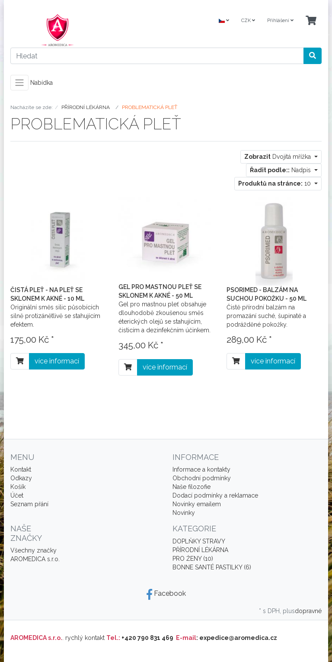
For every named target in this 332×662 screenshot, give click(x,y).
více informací (57, 361)
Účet (16, 495)
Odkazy (21, 478)
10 (275, 183)
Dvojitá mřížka (278, 156)
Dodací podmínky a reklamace (215, 495)
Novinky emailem (196, 504)
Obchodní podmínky (201, 478)
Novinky (183, 512)
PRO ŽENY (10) (192, 558)
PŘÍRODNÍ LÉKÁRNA (200, 549)
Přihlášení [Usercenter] (280, 20)
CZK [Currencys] (248, 20)
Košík (18, 486)
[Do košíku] (19, 361)
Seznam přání (29, 504)
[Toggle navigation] (19, 82)
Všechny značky (33, 550)
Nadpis (281, 170)
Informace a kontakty (201, 469)
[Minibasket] (311, 21)
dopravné (308, 610)
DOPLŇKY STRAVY (198, 541)
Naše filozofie (191, 486)
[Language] (224, 21)
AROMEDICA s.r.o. (35, 559)
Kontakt (20, 469)
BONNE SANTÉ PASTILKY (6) (211, 567)
